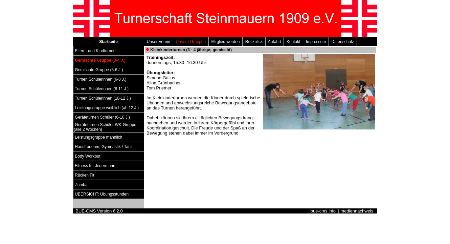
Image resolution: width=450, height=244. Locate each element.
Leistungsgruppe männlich (98, 137)
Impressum (315, 41)
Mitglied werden (225, 41)
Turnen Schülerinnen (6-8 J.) (101, 79)
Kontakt (293, 41)
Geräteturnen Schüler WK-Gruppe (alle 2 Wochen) (105, 127)
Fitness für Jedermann (95, 165)
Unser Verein (158, 41)
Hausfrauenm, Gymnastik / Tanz (104, 146)
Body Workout (88, 156)
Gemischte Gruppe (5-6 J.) (99, 69)
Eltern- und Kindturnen (95, 50)
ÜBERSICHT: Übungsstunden (102, 194)
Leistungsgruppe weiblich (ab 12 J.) (107, 107)
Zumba (81, 184)
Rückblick (254, 41)
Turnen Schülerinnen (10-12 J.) (103, 98)
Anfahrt (274, 41)
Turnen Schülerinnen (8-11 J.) (102, 88)
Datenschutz (342, 41)
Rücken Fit (84, 175)
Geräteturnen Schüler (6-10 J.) (102, 117)
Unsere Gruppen (191, 41)
